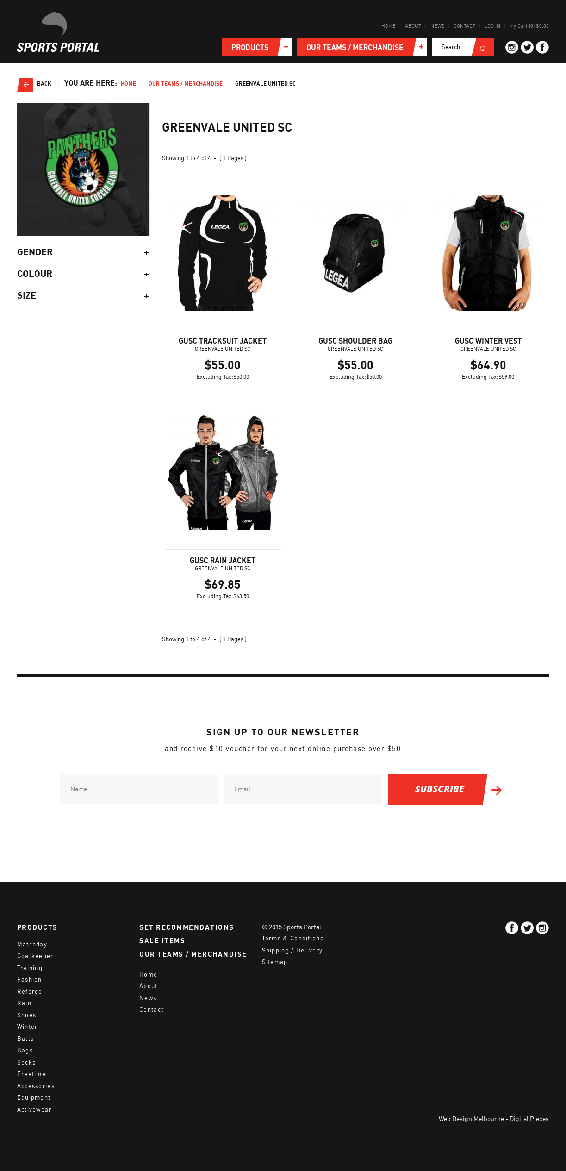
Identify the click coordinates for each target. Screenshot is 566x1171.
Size (83, 296)
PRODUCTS (37, 927)
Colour (83, 274)
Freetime (31, 1074)
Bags (25, 1050)
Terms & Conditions (292, 938)
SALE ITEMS (162, 941)
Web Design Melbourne (471, 1118)
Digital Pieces (529, 1118)
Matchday (32, 944)
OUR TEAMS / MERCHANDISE (193, 954)
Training (30, 967)
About (413, 26)
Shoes (27, 1015)
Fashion (29, 979)
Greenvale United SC (265, 84)
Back (44, 84)
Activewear (34, 1109)
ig (511, 47)
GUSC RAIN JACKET (222, 561)
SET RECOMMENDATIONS (186, 927)
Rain (24, 1003)
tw (527, 47)
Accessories (36, 1086)
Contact (464, 26)
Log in (492, 26)
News (437, 26)
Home (388, 26)
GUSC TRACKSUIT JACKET (223, 341)
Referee (30, 991)
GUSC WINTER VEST (488, 341)
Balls (25, 1038)
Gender (83, 252)
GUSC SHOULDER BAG (355, 341)
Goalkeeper (35, 955)
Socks (26, 1062)
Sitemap (275, 961)
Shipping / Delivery (292, 950)
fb (542, 47)
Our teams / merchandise (186, 84)
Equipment (34, 1097)
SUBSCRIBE (439, 789)
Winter (27, 1026)
